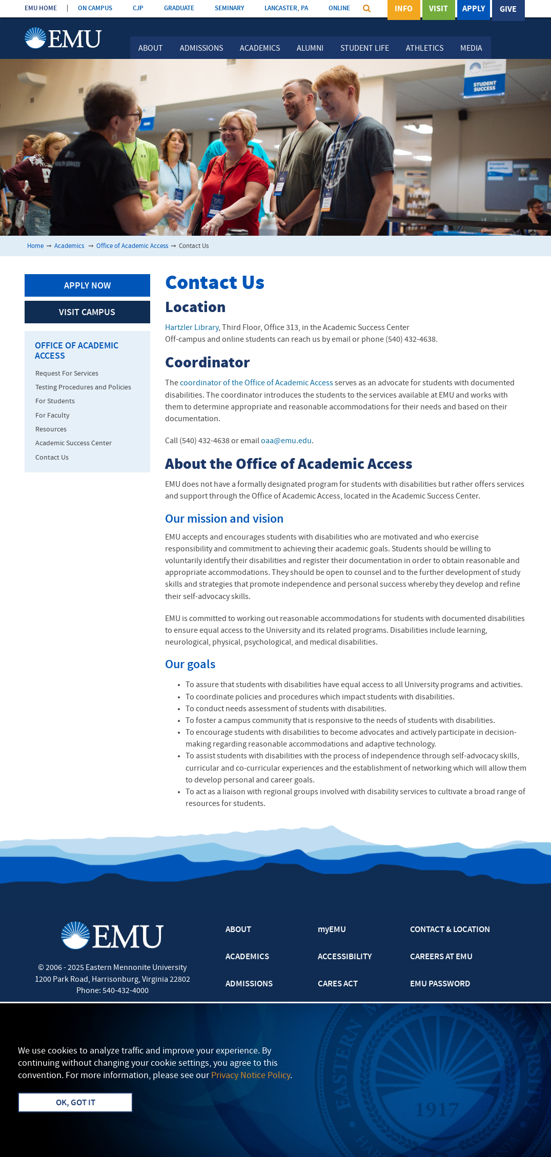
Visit (438, 10)
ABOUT (238, 930)
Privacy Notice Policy (250, 1076)
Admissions (201, 49)
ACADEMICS (247, 957)
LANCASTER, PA (286, 8)
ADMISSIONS (249, 984)
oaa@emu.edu (286, 441)
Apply (473, 10)
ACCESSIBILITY (345, 957)
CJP (138, 8)
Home (35, 246)
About (150, 49)
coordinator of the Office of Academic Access (256, 383)
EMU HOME (41, 8)
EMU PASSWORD (440, 984)
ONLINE (339, 8)
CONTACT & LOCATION (450, 930)
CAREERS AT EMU (441, 957)
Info (404, 10)
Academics (260, 49)
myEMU (332, 930)
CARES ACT (338, 984)
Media (471, 49)
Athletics (424, 49)
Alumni (310, 49)
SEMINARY (229, 8)
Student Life (364, 49)
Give (508, 10)
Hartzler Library (191, 328)
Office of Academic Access (132, 246)
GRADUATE (179, 8)
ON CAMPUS (95, 8)
